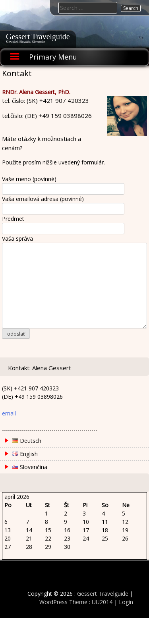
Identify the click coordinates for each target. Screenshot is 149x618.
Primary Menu (53, 57)
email (9, 413)
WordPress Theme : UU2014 (75, 602)
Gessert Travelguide (38, 36)
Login (126, 602)
